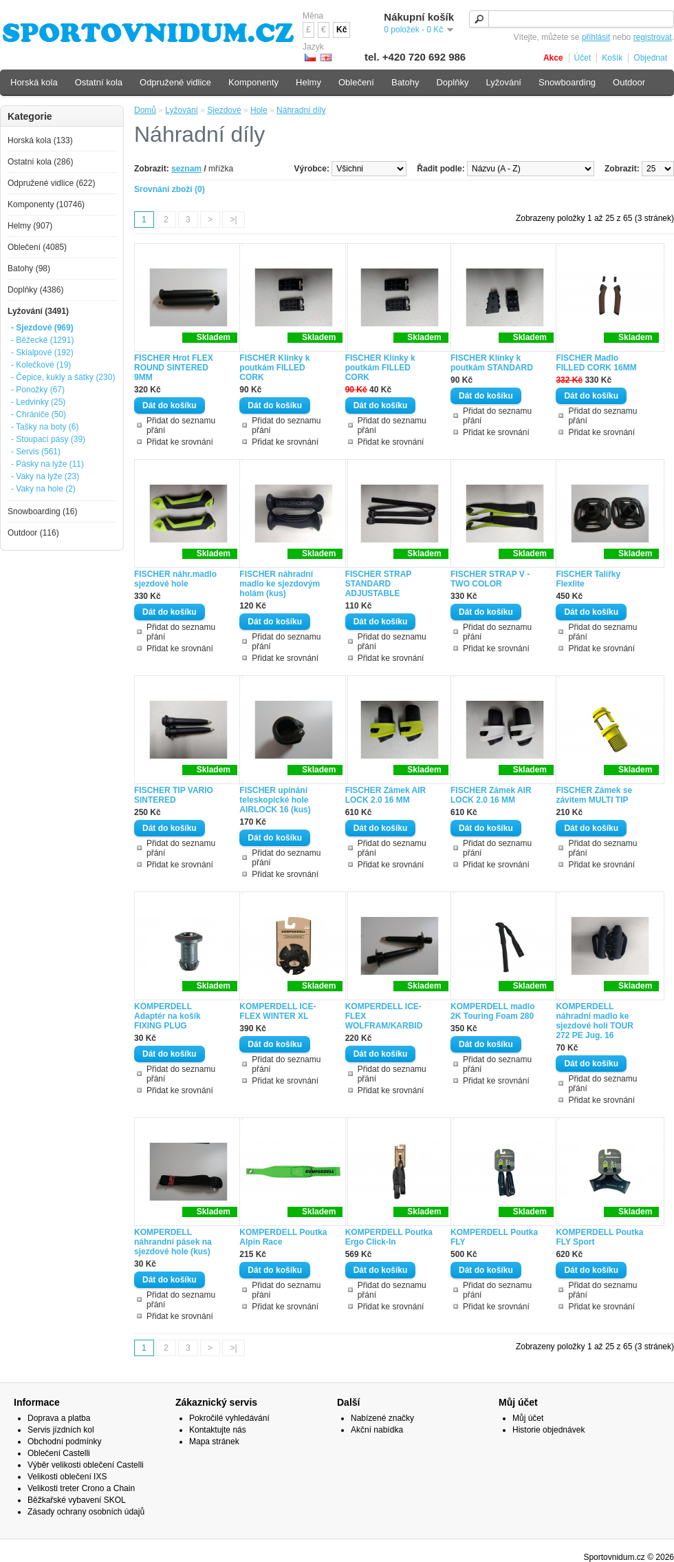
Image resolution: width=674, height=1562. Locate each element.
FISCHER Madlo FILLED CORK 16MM (596, 362)
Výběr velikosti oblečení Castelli (86, 1465)
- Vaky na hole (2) (43, 489)
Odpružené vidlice (175, 82)
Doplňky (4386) (35, 290)
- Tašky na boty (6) (44, 427)
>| (233, 219)
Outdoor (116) (33, 533)
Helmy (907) (30, 226)
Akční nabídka (377, 1430)
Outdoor (629, 82)
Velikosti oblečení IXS (67, 1476)
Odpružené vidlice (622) (51, 183)
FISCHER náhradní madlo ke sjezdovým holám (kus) (279, 583)
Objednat (650, 58)
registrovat (652, 37)
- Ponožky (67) (38, 389)
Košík (612, 58)
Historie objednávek (548, 1430)
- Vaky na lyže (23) (45, 476)
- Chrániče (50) (38, 414)
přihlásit (596, 37)
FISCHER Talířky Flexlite (588, 579)
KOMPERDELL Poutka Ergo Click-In (389, 1237)
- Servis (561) (36, 451)
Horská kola (34, 82)
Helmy (308, 82)
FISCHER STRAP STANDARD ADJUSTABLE (378, 583)
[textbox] (571, 19)
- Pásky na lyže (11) (47, 464)
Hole (259, 110)
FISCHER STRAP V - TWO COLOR (490, 579)
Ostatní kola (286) (40, 162)
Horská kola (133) (40, 140)
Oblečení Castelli (59, 1453)
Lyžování (181, 110)
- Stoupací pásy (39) (48, 439)
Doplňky (452, 82)
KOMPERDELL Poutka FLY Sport (599, 1237)
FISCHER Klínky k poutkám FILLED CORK (274, 367)
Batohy (405, 82)
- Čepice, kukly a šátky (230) (63, 377)
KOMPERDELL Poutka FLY (494, 1237)
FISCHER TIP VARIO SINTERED (173, 795)
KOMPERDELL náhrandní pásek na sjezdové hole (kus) (173, 1241)
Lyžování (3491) (38, 311)
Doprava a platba (59, 1418)
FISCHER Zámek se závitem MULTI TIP (594, 795)
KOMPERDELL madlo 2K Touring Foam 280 (492, 1011)
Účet (582, 58)
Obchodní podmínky (64, 1441)
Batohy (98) (29, 268)
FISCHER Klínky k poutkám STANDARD (491, 362)
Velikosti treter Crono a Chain (81, 1488)
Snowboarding (567, 82)
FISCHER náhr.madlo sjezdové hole (175, 579)
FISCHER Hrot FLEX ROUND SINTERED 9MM (173, 367)
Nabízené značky (382, 1418)
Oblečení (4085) (37, 247)
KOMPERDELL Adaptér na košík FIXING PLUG (167, 1016)
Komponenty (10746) (46, 204)
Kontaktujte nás (217, 1430)
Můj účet (527, 1418)
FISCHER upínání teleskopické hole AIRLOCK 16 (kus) (274, 799)
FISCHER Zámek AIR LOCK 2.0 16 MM (385, 795)
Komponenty (253, 82)
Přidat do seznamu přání (180, 425)
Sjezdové (224, 110)
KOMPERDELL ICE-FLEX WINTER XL (277, 1011)
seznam (186, 168)
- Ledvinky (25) (38, 402)
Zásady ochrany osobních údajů (86, 1512)
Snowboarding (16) (42, 511)
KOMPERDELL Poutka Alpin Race (283, 1237)
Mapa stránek (214, 1441)
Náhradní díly (300, 110)
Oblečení (356, 82)
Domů (145, 110)
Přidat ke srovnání (179, 442)
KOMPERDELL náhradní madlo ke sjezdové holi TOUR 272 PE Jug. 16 (594, 1021)
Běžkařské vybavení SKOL (77, 1500)
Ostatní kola (98, 82)
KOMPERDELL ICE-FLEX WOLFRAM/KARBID (384, 1016)
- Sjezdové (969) (42, 328)
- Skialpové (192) (42, 352)
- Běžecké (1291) (42, 340)
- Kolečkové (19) (41, 365)
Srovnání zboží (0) (169, 189)
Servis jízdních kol (61, 1430)
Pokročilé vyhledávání (229, 1418)
